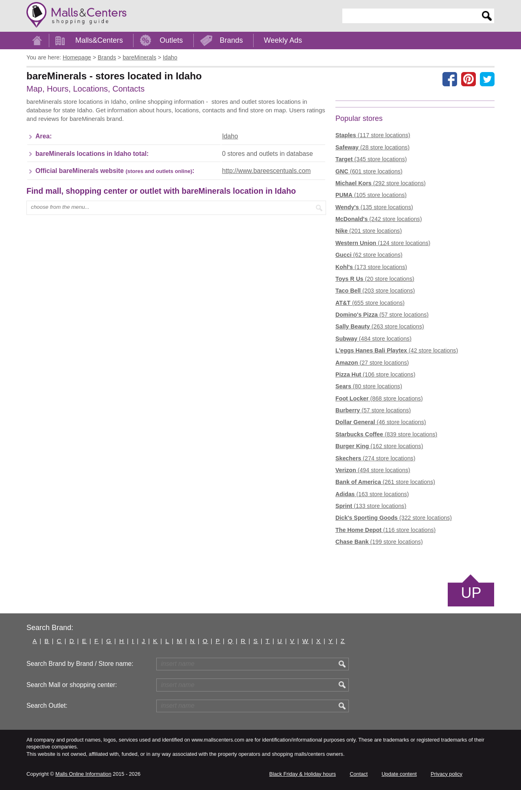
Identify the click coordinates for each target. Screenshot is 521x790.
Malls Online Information (83, 774)
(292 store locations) (380, 183)
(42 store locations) (396, 350)
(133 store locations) (370, 506)
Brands (231, 40)
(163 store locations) (372, 494)
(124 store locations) (382, 243)
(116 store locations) (385, 530)
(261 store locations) (385, 482)
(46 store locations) (380, 422)
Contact (359, 774)
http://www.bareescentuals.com (266, 170)
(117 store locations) (372, 135)
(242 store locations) (378, 219)
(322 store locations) (393, 517)
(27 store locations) (372, 362)
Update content (398, 774)
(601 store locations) (369, 171)
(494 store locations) (372, 470)
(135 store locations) (374, 207)
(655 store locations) (370, 303)
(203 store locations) (375, 290)
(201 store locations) (368, 231)
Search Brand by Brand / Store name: (80, 663)
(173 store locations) (371, 267)
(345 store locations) (371, 159)
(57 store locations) (382, 314)
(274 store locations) (375, 458)
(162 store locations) (379, 446)
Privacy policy (446, 774)
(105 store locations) (371, 195)
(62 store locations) (369, 255)
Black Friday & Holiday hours (302, 774)
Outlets (171, 40)
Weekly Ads (283, 40)
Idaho (230, 136)
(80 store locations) (368, 386)
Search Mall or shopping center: (71, 684)
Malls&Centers (99, 40)
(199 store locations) (379, 541)
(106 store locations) (375, 374)
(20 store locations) (374, 279)
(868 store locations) (379, 398)
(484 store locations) (373, 338)
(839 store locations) (386, 434)
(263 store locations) (379, 326)
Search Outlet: (47, 705)
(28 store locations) (372, 147)
